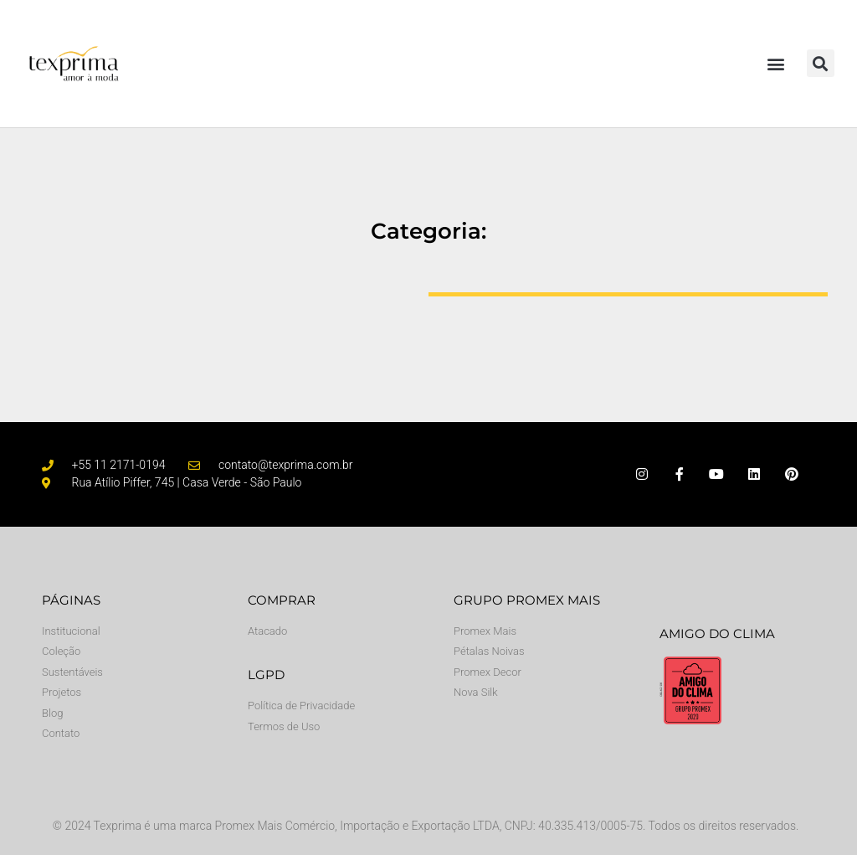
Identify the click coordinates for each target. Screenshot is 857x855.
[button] (776, 63)
